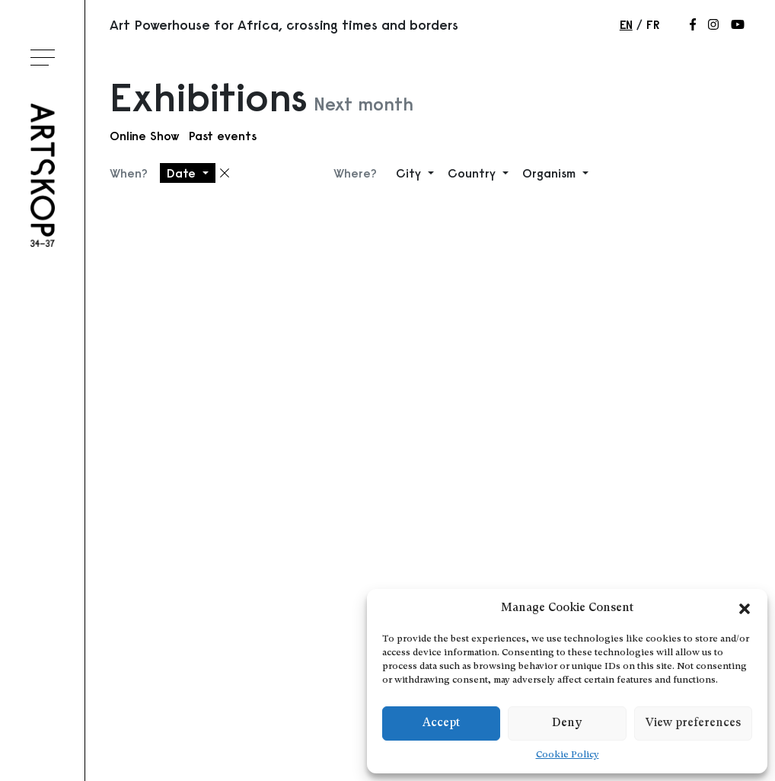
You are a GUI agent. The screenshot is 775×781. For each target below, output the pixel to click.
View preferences (693, 723)
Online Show (145, 135)
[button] (744, 608)
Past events (223, 135)
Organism (550, 173)
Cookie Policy (567, 755)
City (410, 173)
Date (183, 173)
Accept (441, 723)
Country (473, 173)
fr (652, 24)
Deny (567, 723)
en (626, 24)
